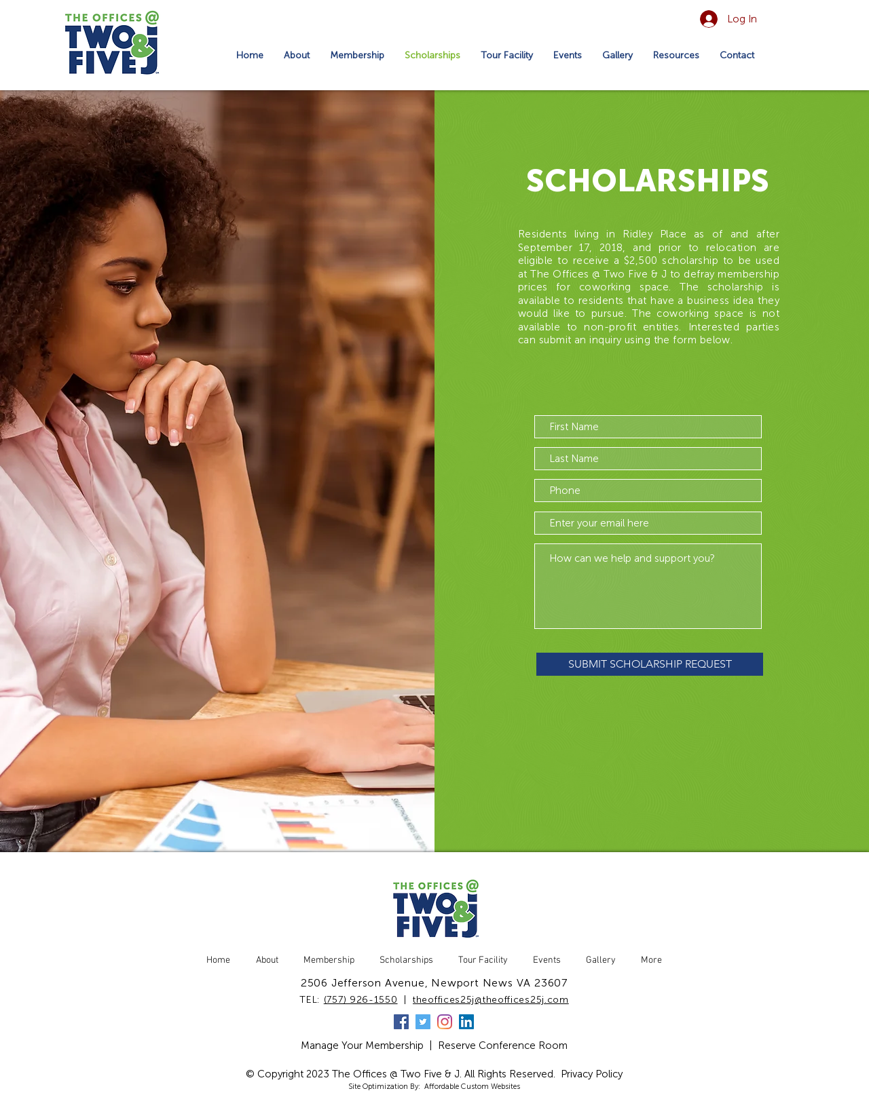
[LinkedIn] (466, 1021)
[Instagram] (444, 1021)
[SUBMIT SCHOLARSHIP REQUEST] (649, 664)
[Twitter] (422, 1021)
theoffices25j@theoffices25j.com (491, 999)
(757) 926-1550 (361, 999)
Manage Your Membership (362, 1045)
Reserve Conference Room (503, 1045)
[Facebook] (401, 1021)
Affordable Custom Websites (472, 1086)
